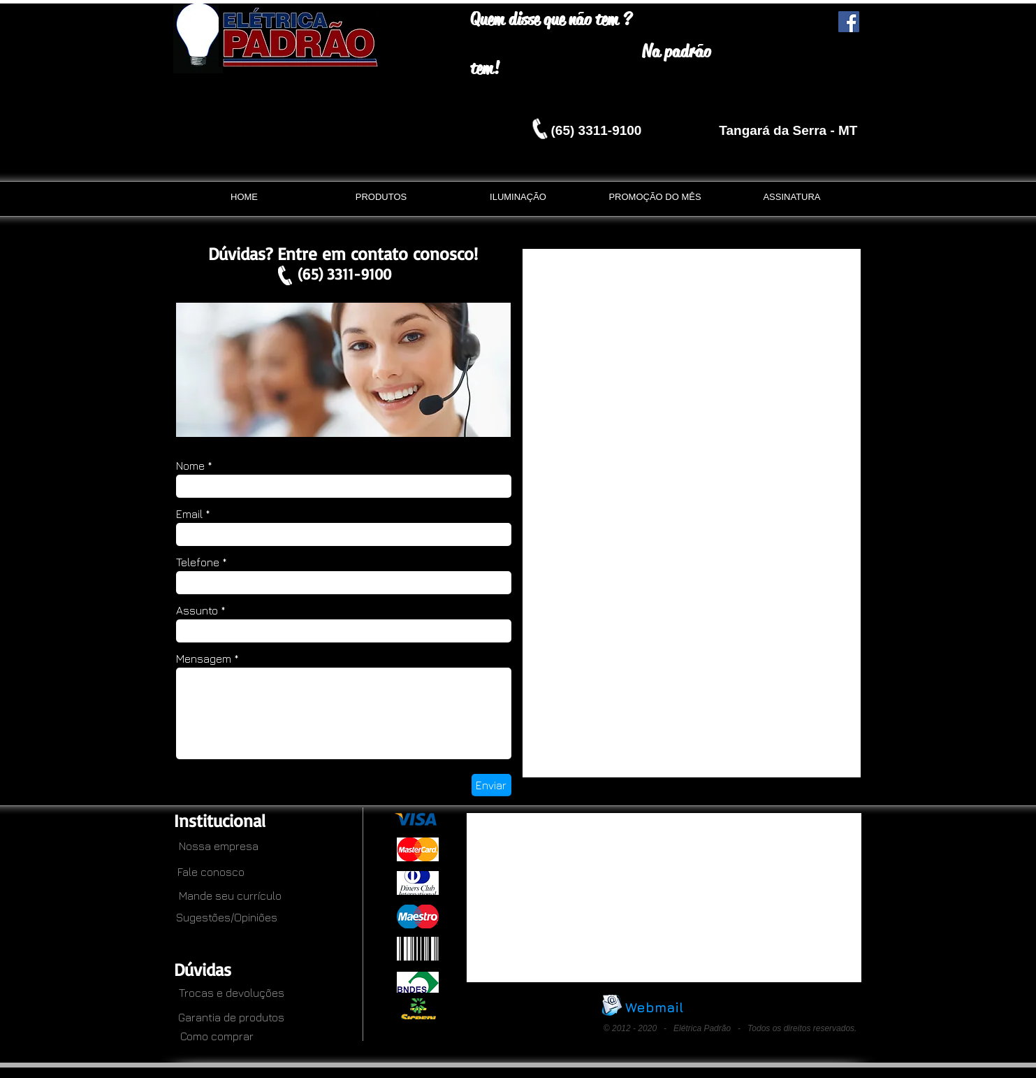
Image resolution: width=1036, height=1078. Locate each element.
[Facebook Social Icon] (848, 21)
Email (189, 513)
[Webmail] (654, 1007)
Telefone (197, 562)
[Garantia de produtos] (231, 1017)
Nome (190, 465)
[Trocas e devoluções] (225, 992)
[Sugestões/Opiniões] (227, 917)
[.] (400, 921)
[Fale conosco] (211, 871)
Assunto (197, 610)
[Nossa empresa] (213, 846)
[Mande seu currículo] (213, 895)
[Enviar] (491, 785)
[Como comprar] (213, 1036)
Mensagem (203, 658)
